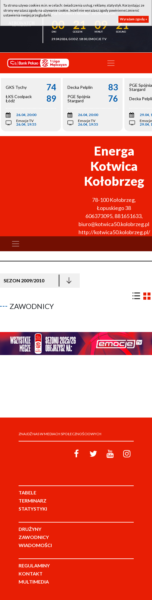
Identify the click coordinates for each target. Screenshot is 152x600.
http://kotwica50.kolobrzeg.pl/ (114, 232)
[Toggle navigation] (111, 63)
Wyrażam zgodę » (133, 19)
